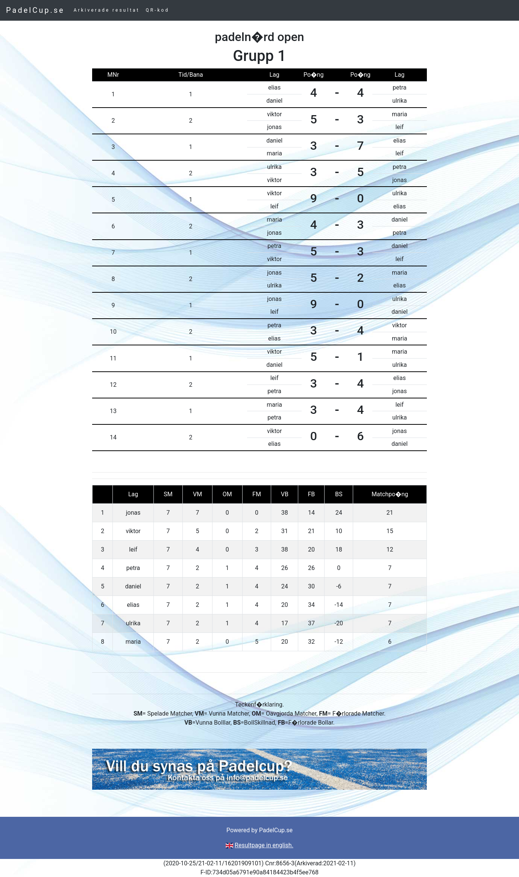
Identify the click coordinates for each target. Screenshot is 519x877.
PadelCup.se (35, 10)
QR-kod (158, 10)
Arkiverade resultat (107, 10)
